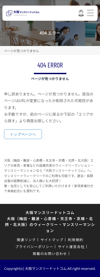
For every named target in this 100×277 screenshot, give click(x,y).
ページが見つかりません (21, 50)
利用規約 (75, 239)
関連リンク (26, 239)
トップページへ (23, 134)
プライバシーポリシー (34, 246)
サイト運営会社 (71, 246)
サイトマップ (52, 239)
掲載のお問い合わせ (50, 253)
